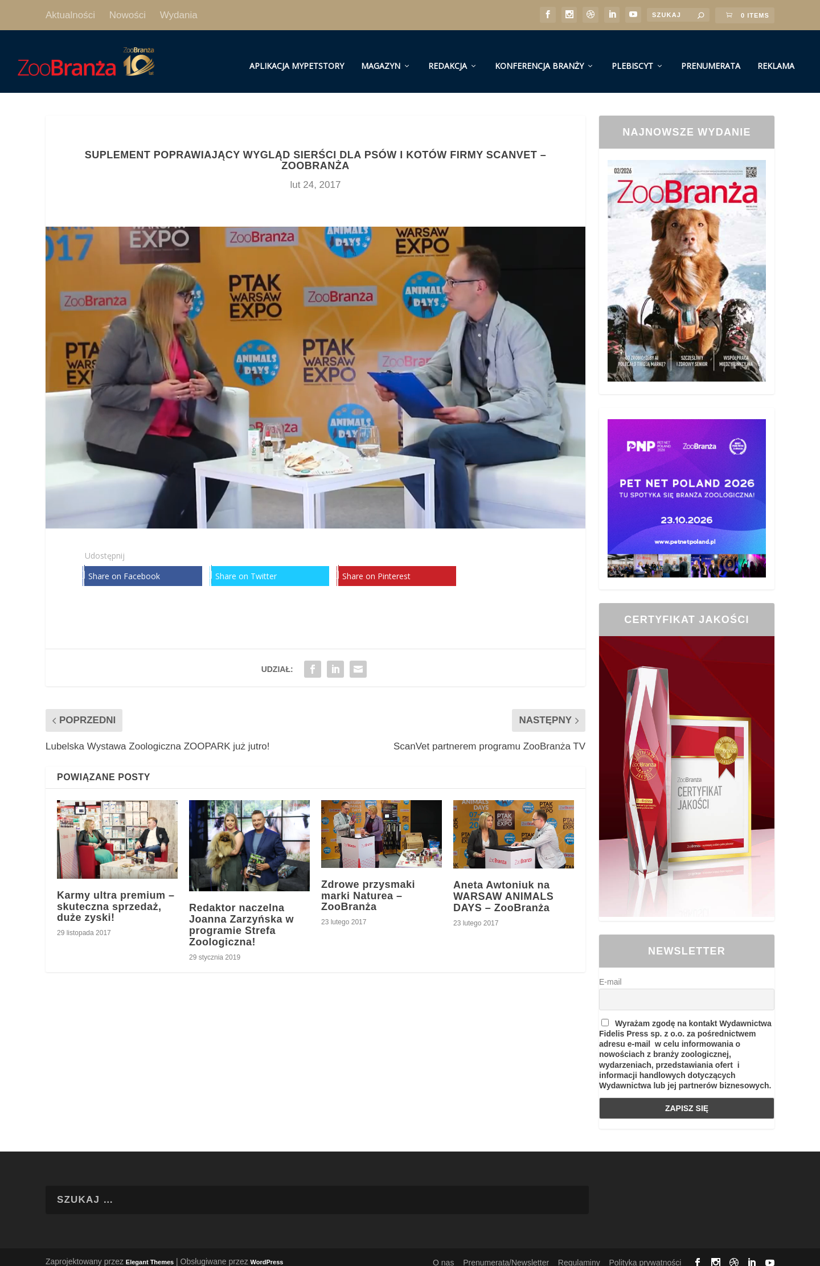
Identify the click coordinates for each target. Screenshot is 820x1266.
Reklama (775, 56)
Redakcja (447, 56)
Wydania (179, 15)
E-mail (610, 972)
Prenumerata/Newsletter (506, 1252)
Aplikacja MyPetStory (296, 56)
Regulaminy (579, 1252)
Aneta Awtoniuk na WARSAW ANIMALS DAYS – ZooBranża (503, 887)
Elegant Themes (150, 1251)
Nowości (127, 15)
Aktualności (70, 15)
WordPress (267, 1251)
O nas (443, 1252)
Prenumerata (710, 56)
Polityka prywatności (645, 1252)
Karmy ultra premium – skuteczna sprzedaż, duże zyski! (116, 896)
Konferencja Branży (539, 56)
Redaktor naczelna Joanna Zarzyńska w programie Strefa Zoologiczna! (241, 914)
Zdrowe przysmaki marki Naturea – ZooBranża (368, 885)
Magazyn (380, 56)
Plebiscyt (632, 56)
